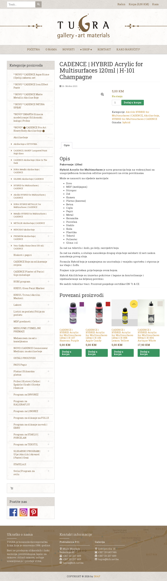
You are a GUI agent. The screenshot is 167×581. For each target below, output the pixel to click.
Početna (33, 49)
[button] (102, 94)
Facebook (13, 512)
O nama (51, 49)
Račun (121, 4)
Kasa (155, 4)
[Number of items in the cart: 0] (12, 488)
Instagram (23, 512)
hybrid (126, 122)
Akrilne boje (151, 115)
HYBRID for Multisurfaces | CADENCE (134, 119)
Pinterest (34, 512)
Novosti (68, 49)
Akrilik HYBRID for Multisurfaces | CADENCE (130, 113)
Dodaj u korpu (132, 102)
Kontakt (104, 49)
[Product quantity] (116, 102)
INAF (97, 576)
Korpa (139, 4)
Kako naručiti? (128, 49)
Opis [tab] (67, 145)
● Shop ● (86, 49)
